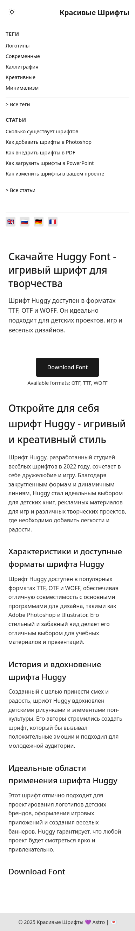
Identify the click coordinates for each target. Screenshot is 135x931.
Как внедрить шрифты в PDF (40, 152)
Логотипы (17, 45)
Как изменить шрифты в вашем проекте (55, 173)
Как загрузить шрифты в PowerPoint (50, 163)
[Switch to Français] (53, 222)
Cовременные (23, 56)
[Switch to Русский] (24, 222)
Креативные (20, 77)
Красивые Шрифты (94, 12)
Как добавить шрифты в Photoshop (49, 142)
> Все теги (18, 104)
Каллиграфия (22, 66)
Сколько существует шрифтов (42, 131)
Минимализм (22, 87)
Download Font (67, 367)
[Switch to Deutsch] (38, 222)
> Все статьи (20, 190)
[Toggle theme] (12, 12)
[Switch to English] (10, 222)
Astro (98, 922)
